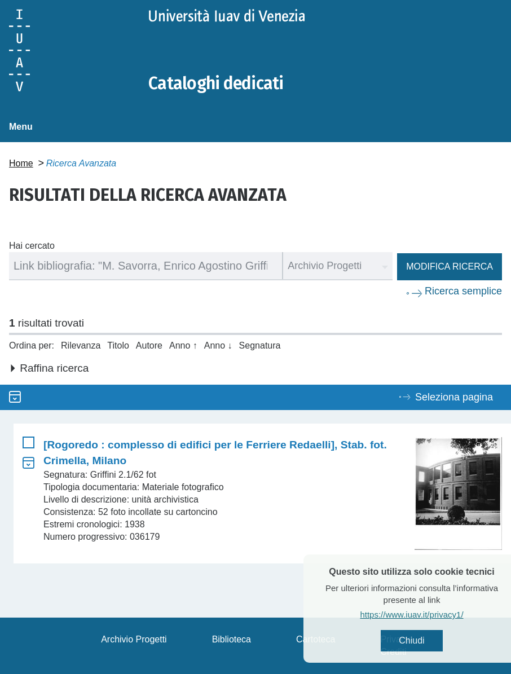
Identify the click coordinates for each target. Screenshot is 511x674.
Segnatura (260, 345)
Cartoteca (315, 639)
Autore (149, 345)
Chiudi (429, 640)
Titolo (118, 345)
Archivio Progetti (134, 639)
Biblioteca (231, 639)
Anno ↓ (218, 345)
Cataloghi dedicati (216, 83)
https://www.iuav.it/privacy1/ (429, 614)
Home (21, 163)
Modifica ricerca (449, 266)
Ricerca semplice (463, 291)
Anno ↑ (183, 345)
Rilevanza (80, 345)
